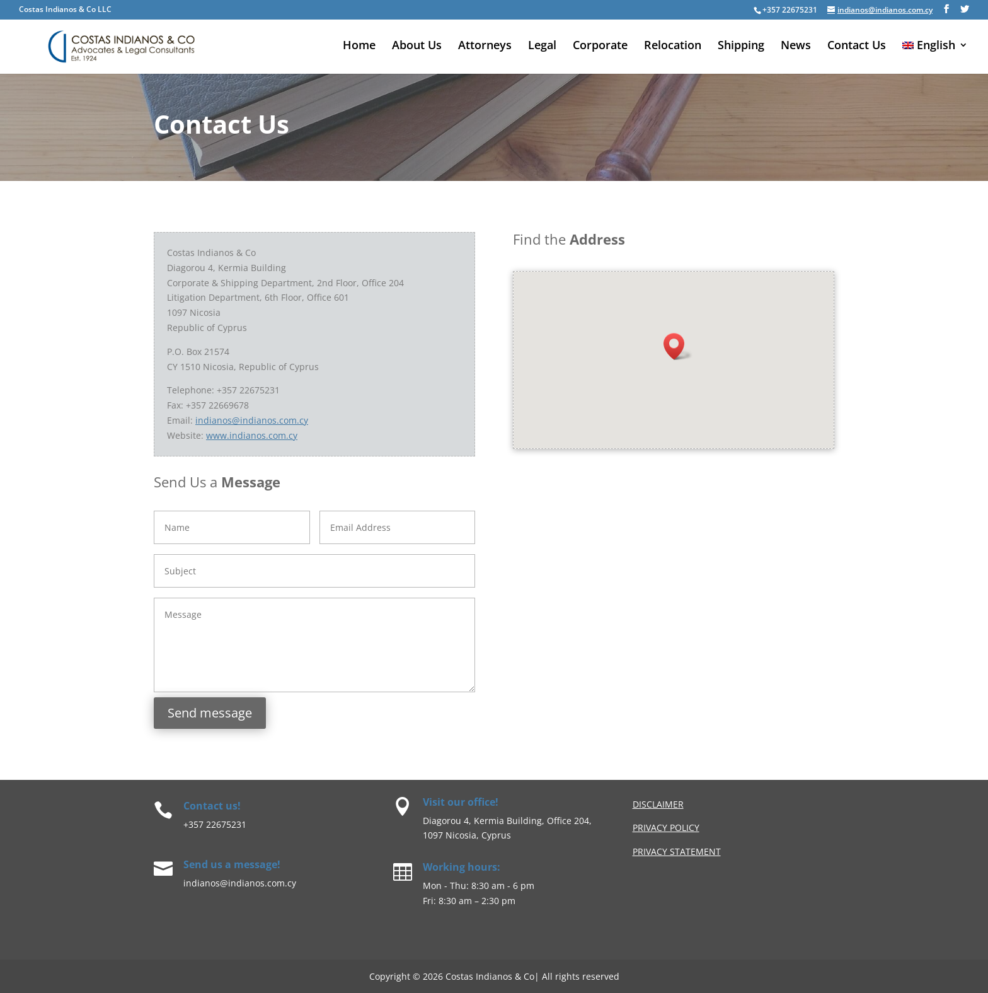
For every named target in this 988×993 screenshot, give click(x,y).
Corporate (600, 46)
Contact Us (856, 46)
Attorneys (485, 46)
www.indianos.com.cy (251, 435)
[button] (677, 347)
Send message (210, 712)
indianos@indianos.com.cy (251, 420)
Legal (542, 46)
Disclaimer (658, 804)
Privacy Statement (677, 851)
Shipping (741, 46)
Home (359, 46)
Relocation (672, 46)
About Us (417, 46)
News (796, 46)
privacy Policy (666, 827)
